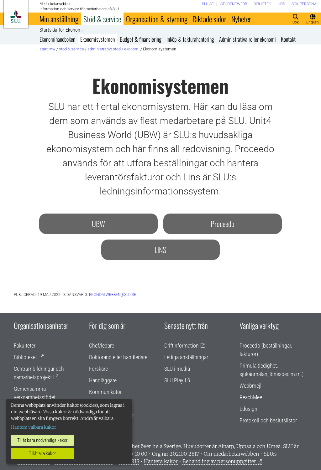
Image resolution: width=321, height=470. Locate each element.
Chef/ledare (101, 345)
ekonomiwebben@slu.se (112, 294)
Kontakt (288, 39)
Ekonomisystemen (97, 39)
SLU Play (173, 380)
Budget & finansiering (140, 39)
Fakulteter (24, 345)
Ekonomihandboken (57, 39)
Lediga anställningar (186, 357)
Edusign (248, 408)
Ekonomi (131, 49)
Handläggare (103, 380)
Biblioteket (25, 357)
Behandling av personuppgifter (219, 461)
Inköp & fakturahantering (190, 39)
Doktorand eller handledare (118, 357)
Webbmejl (250, 385)
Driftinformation (181, 345)
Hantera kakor (161, 461)
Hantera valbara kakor (33, 427)
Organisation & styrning (156, 18)
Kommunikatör (105, 392)
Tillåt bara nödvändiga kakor (42, 440)
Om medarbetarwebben (231, 454)
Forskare (98, 368)
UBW (98, 223)
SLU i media (177, 368)
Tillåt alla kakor (42, 453)
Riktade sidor (209, 18)
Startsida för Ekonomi (60, 30)
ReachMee (250, 397)
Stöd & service (102, 18)
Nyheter (241, 18)
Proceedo (222, 223)
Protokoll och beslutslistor (268, 420)
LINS (160, 249)
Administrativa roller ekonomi (247, 39)
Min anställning (58, 18)
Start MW (47, 49)
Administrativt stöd (104, 49)
